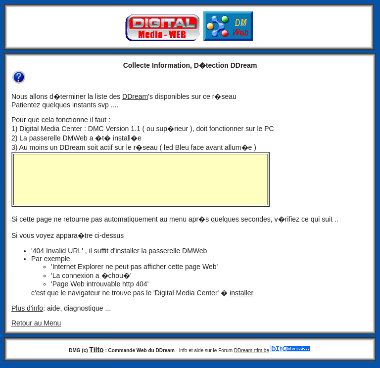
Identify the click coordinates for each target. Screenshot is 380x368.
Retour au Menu (36, 323)
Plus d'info (27, 308)
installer (127, 251)
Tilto (96, 350)
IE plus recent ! (140, 179)
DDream (135, 96)
